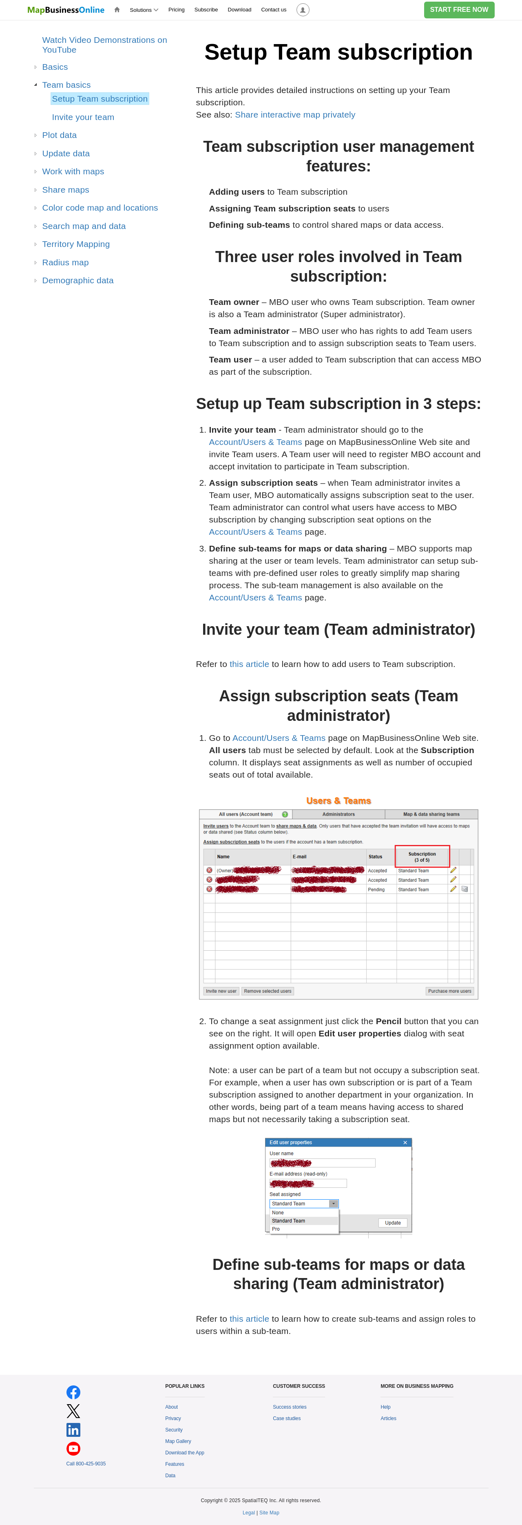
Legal (249, 1513)
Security (173, 1430)
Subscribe (206, 10)
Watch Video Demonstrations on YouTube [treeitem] (105, 44)
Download (240, 10)
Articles (388, 1418)
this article (249, 664)
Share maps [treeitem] (66, 189)
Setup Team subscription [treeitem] (100, 98)
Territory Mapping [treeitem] (76, 244)
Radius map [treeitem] (65, 262)
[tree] (96, 251)
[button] (303, 10)
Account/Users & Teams (256, 442)
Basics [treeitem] (55, 66)
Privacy (173, 1418)
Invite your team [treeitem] (83, 117)
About (171, 1407)
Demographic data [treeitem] (78, 280)
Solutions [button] (144, 10)
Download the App (184, 1453)
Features (174, 1464)
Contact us (273, 10)
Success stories (289, 1407)
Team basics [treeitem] (66, 84)
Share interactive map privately (295, 114)
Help (385, 1407)
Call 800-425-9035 (86, 1464)
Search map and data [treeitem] (84, 226)
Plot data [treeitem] (59, 135)
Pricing (176, 10)
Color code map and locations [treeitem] (100, 207)
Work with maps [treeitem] (73, 171)
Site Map (269, 1513)
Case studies (287, 1418)
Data (170, 1475)
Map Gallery (178, 1441)
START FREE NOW (459, 9)
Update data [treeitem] (66, 153)
